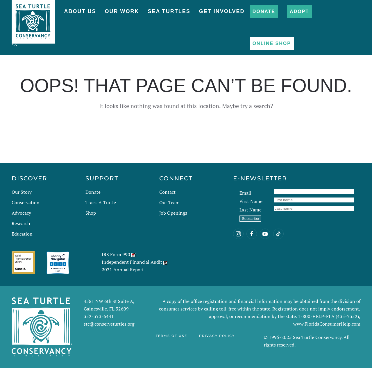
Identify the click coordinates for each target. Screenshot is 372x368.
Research (21, 223)
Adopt (299, 11)
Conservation (26, 202)
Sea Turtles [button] (169, 11)
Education (22, 234)
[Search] (186, 136)
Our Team (169, 202)
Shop (90, 213)
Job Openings (173, 213)
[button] (14, 43)
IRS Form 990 (116, 254)
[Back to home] (33, 19)
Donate (264, 11)
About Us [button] (80, 11)
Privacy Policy (217, 336)
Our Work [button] (122, 11)
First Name (250, 201)
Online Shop (272, 43)
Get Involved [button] (222, 11)
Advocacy (21, 213)
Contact (167, 192)
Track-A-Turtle (100, 202)
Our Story (22, 192)
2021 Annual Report (123, 269)
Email (245, 193)
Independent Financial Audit (132, 262)
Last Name (250, 210)
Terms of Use (171, 336)
